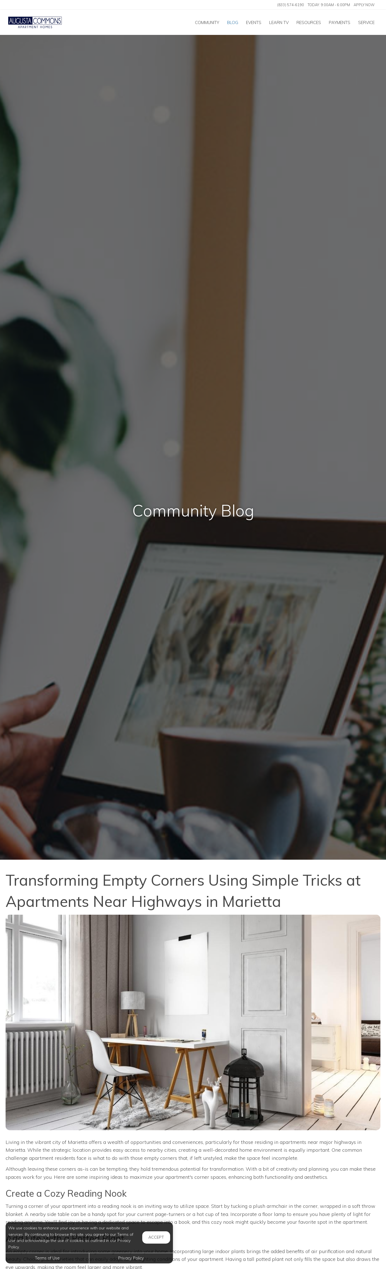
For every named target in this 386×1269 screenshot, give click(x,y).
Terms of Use (47, 1258)
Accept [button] (156, 1237)
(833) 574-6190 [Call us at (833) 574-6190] (290, 5)
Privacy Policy (131, 1258)
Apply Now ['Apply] (364, 5)
